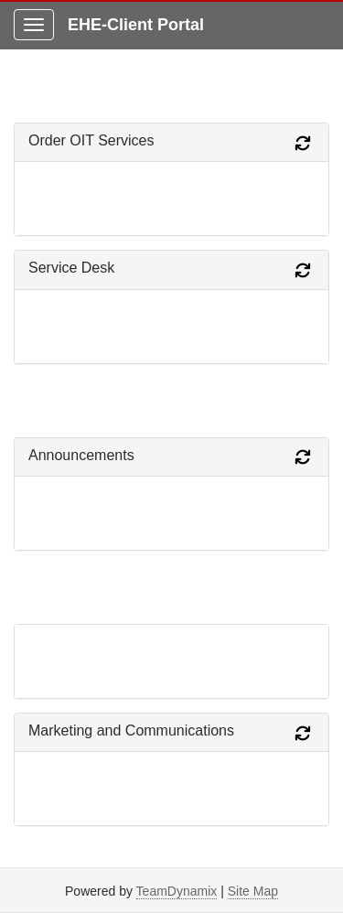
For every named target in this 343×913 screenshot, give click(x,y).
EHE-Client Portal (136, 25)
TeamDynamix (177, 891)
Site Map (253, 891)
